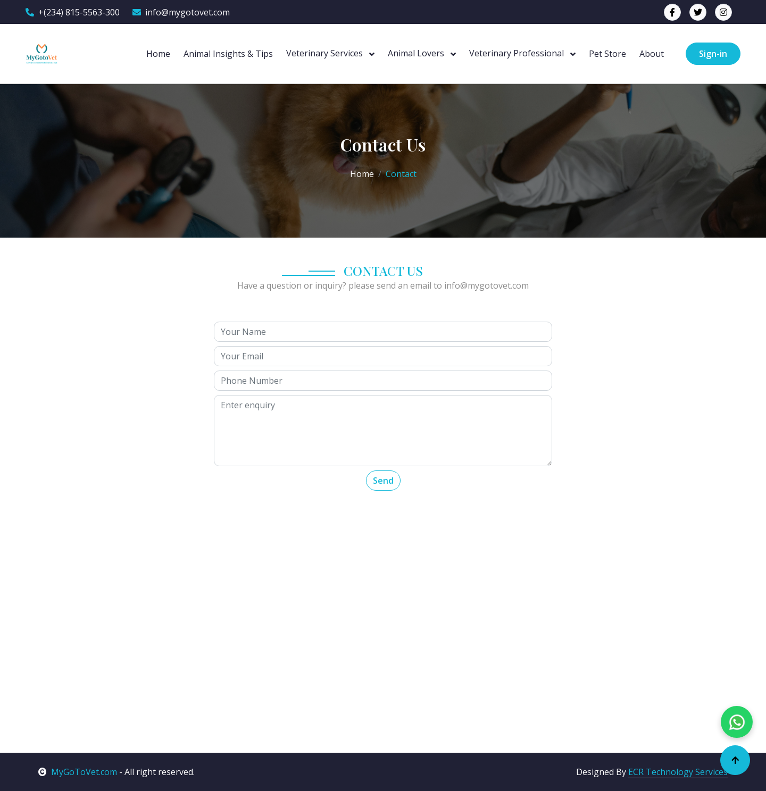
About (651, 54)
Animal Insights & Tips (228, 54)
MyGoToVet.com (77, 772)
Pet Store (607, 54)
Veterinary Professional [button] (517, 53)
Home (158, 54)
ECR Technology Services (678, 772)
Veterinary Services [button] (325, 53)
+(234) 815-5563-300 (73, 12)
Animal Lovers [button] (417, 53)
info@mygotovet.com (181, 12)
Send (383, 480)
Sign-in (713, 54)
